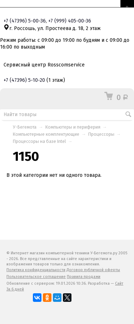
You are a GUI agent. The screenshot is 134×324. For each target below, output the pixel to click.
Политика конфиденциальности (35, 270)
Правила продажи (83, 276)
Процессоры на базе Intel (39, 141)
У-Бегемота (24, 127)
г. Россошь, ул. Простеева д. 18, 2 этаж (52, 28)
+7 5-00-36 (25, 21)
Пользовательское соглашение (36, 276)
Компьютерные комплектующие (46, 134)
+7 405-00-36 (69, 21)
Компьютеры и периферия (72, 127)
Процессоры (101, 134)
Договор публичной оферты (93, 270)
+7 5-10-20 (24, 80)
